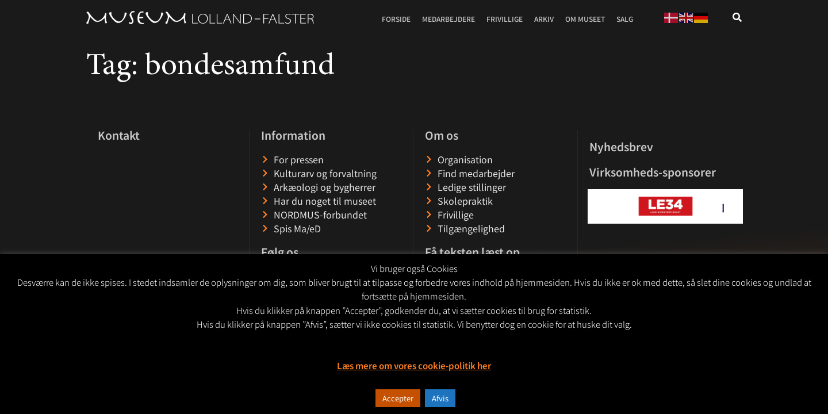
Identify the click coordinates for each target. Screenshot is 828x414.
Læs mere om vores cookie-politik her (414, 365)
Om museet (585, 19)
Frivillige (504, 19)
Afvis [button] (440, 398)
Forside (396, 19)
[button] (597, 206)
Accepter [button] (397, 398)
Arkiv (544, 19)
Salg (624, 19)
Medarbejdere (448, 19)
